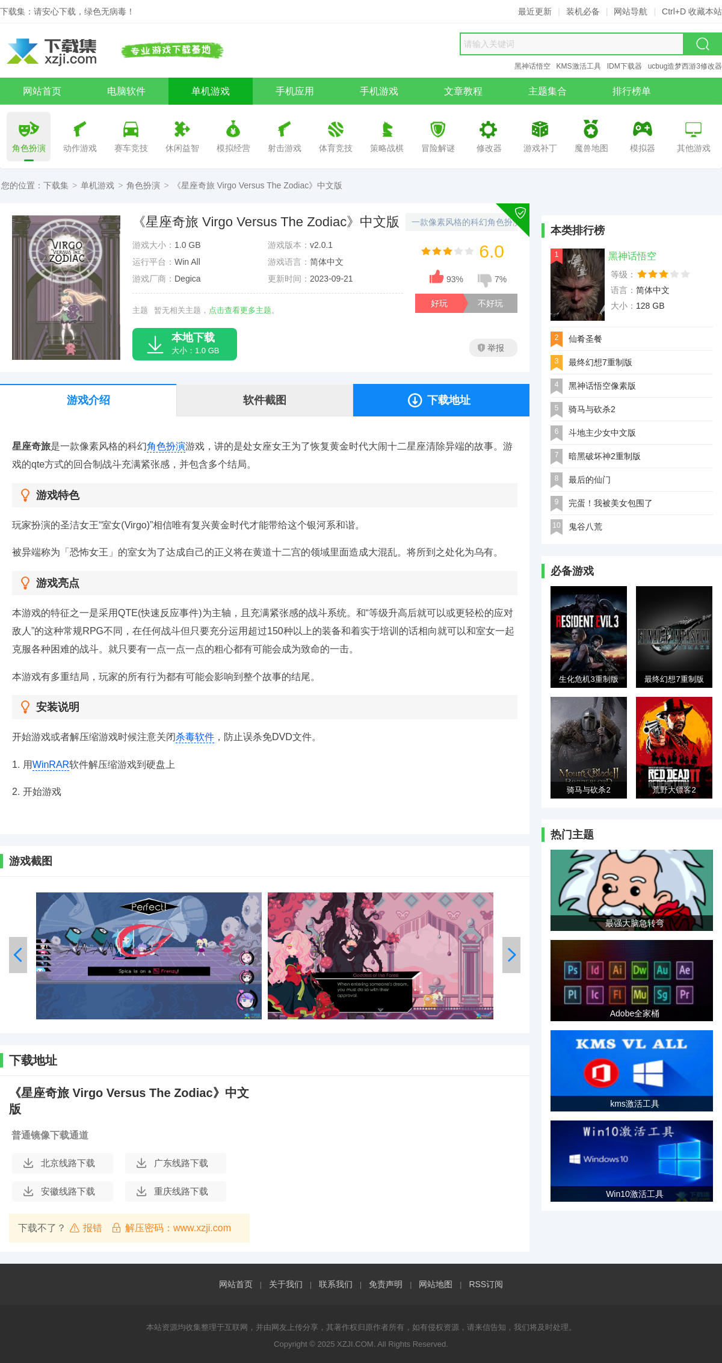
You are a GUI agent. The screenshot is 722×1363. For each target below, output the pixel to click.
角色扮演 (143, 185)
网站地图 (435, 1284)
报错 (85, 1227)
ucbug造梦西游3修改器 (685, 66)
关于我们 (286, 1284)
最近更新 (535, 11)
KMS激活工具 (579, 66)
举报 (491, 348)
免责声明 (386, 1284)
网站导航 (630, 11)
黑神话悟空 (532, 66)
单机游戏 (97, 185)
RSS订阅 (486, 1284)
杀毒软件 (195, 737)
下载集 (56, 185)
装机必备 (583, 11)
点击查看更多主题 (240, 310)
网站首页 (236, 1284)
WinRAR (50, 764)
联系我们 (336, 1284)
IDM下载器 (624, 66)
